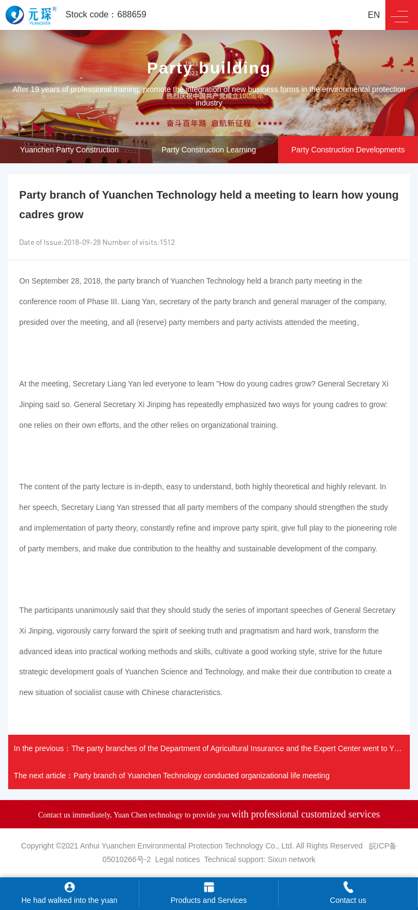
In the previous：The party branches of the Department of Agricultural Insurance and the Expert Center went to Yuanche (211, 748)
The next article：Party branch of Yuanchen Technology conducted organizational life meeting (171, 775)
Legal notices (177, 859)
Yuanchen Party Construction (69, 149)
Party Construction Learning (209, 149)
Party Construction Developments (348, 149)
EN (374, 15)
